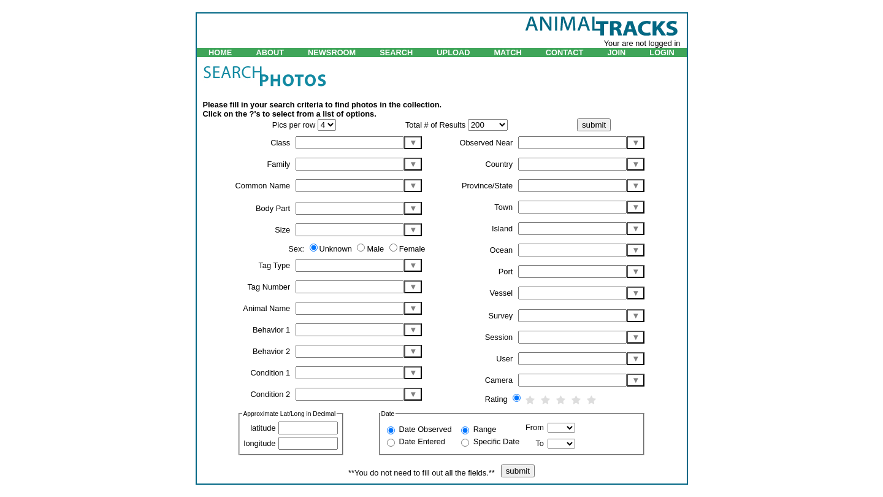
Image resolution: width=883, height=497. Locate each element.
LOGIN (662, 52)
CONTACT (565, 52)
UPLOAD (453, 52)
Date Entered (422, 441)
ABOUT (270, 52)
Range (485, 429)
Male (376, 248)
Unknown (336, 248)
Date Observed (425, 429)
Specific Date (496, 441)
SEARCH (396, 52)
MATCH (507, 52)
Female (412, 248)
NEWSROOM (332, 52)
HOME (220, 52)
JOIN (616, 52)
